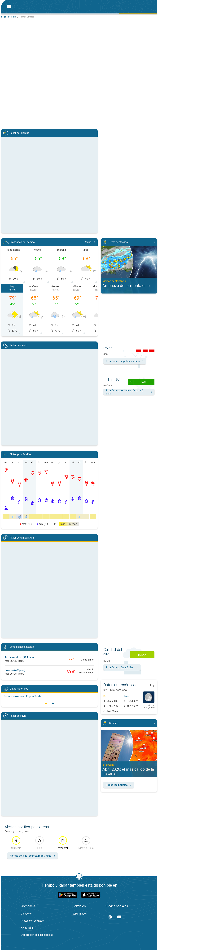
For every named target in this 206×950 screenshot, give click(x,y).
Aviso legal (27, 927)
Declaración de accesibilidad (37, 934)
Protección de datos (32, 920)
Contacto (26, 913)
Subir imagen (79, 913)
